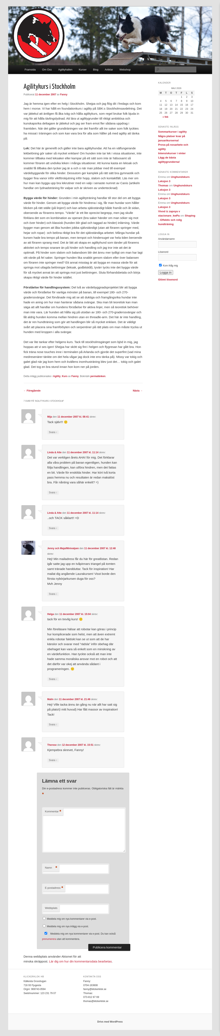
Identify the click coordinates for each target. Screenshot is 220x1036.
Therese (52, 744)
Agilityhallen (65, 69)
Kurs (64, 376)
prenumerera (49, 939)
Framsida (30, 69)
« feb (165, 116)
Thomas (163, 185)
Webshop (125, 69)
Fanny (63, 94)
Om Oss (47, 69)
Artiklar (109, 69)
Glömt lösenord (168, 279)
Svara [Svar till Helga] (53, 679)
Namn (51, 868)
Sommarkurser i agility (172, 131)
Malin (50, 699)
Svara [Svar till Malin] (53, 725)
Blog (95, 69)
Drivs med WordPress (110, 1021)
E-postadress (54, 888)
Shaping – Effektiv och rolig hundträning (176, 220)
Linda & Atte (54, 452)
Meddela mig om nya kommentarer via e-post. (72, 918)
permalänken (97, 376)
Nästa (138, 390)
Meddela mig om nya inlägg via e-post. (68, 926)
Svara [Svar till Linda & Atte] (53, 493)
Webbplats (51, 908)
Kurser (82, 69)
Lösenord (163, 252)
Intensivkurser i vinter (172, 153)
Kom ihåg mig (168, 265)
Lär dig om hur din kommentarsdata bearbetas (80, 961)
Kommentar (53, 812)
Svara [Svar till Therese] (53, 760)
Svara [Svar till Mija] (53, 432)
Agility (57, 376)
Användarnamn (166, 239)
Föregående (32, 390)
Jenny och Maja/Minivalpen (63, 548)
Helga (50, 614)
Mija (49, 416)
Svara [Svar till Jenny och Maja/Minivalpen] (53, 594)
